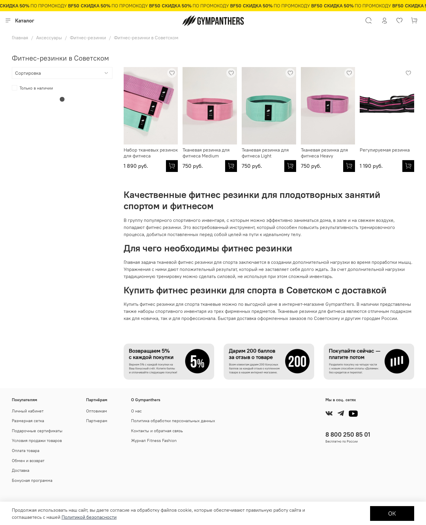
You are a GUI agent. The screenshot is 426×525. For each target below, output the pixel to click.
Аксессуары (49, 37)
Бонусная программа (32, 480)
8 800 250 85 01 (347, 434)
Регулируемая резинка (385, 150)
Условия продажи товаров (37, 440)
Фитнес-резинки (88, 37)
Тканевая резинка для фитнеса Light (265, 153)
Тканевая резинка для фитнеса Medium (206, 153)
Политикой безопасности (89, 517)
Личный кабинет (27, 411)
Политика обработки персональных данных (173, 420)
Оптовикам (96, 411)
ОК (392, 513)
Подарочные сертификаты (37, 430)
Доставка (20, 470)
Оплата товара (25, 450)
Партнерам (96, 420)
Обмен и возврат (28, 460)
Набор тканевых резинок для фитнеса (151, 153)
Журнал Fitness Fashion (154, 440)
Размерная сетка (28, 420)
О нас (136, 411)
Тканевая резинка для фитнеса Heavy (324, 153)
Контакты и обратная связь (157, 430)
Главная (20, 37)
